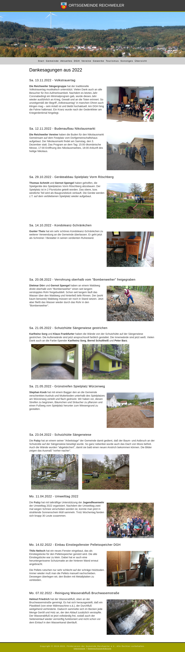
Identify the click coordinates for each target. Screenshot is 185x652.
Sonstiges (126, 61)
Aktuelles (66, 61)
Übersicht (141, 61)
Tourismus (112, 61)
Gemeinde (52, 61)
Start (41, 61)
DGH (77, 61)
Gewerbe (98, 61)
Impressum (79, 649)
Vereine (86, 61)
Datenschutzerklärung (99, 649)
